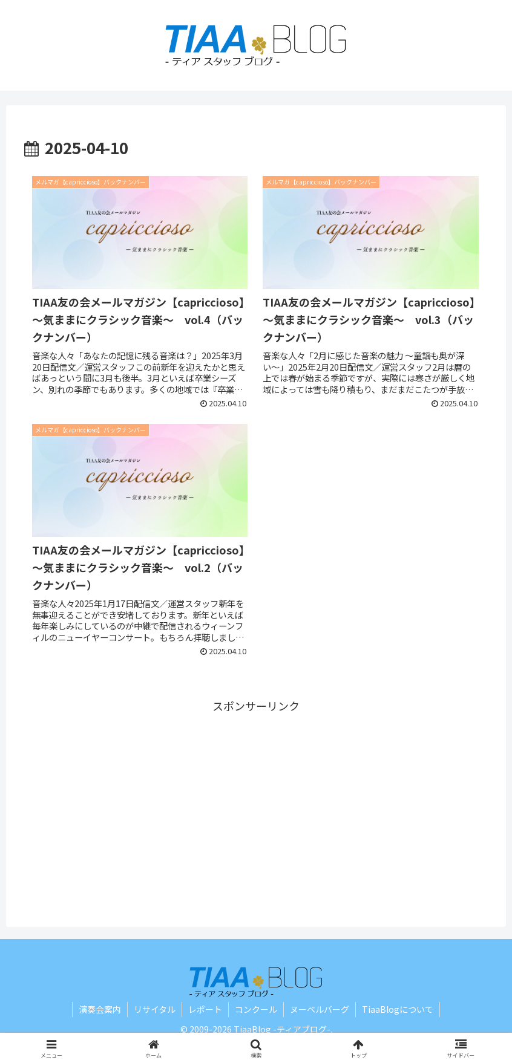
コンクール (256, 1009)
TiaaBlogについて (397, 1009)
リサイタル (155, 1009)
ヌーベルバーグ (319, 1009)
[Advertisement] (256, 800)
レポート (205, 1009)
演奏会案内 (100, 1009)
